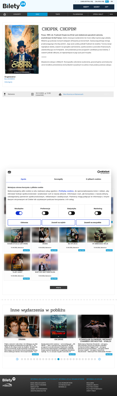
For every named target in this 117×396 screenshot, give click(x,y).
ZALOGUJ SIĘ (99, 1)
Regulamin (90, 383)
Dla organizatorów (65, 383)
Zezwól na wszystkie (92, 222)
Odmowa (24, 222)
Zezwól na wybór (58, 222)
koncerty (17, 14)
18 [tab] (74, 359)
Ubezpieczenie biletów (38, 391)
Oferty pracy (91, 391)
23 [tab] (89, 359)
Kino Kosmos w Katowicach (73, 94)
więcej (58, 287)
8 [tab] (43, 359)
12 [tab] (55, 359)
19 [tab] (77, 359)
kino (37, 14)
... (111, 14)
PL (107, 1)
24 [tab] (92, 359)
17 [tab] (71, 359)
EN (112, 1)
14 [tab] (61, 359)
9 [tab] (46, 359)
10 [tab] (49, 359)
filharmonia (78, 14)
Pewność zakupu (92, 385)
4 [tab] (31, 359)
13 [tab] (58, 359)
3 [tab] (28, 359)
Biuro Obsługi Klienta (38, 383)
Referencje (62, 387)
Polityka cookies (92, 387)
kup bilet (26, 250)
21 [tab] (83, 359)
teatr (58, 14)
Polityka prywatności (94, 389)
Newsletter (35, 387)
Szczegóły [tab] (58, 179)
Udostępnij (8, 82)
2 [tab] (25, 359)
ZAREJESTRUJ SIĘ (86, 1)
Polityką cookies (66, 191)
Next (99, 359)
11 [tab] (52, 359)
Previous (17, 359)
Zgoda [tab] (23, 179)
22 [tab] (86, 359)
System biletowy (64, 385)
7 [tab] (40, 359)
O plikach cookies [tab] (93, 179)
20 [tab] (80, 359)
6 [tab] (37, 359)
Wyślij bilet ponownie (38, 385)
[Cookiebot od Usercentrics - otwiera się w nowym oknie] (99, 172)
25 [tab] (95, 359)
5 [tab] (34, 359)
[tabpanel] (22, 335)
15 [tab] (64, 359)
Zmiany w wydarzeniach (39, 389)
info (106, 94)
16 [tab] (68, 359)
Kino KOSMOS (9, 79)
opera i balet (98, 14)
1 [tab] (22, 359)
